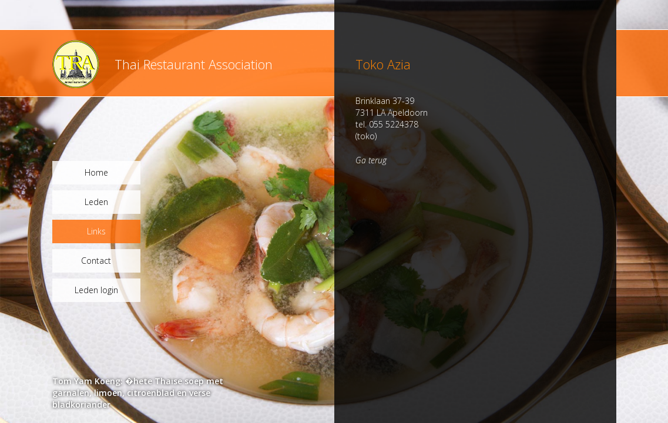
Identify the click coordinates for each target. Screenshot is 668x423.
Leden (96, 201)
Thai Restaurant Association (194, 64)
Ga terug (371, 160)
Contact (96, 260)
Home (96, 172)
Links (96, 231)
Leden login (96, 290)
